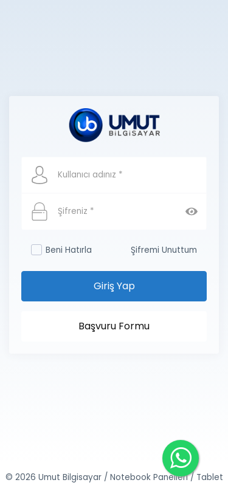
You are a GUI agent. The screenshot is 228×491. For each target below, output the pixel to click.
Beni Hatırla (61, 250)
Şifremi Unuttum (164, 250)
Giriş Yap (114, 286)
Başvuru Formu (114, 326)
